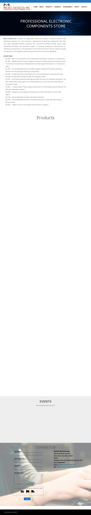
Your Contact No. (28, 460)
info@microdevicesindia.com (66, 464)
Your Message (28, 474)
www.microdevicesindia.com (66, 467)
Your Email (28, 467)
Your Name (28, 453)
